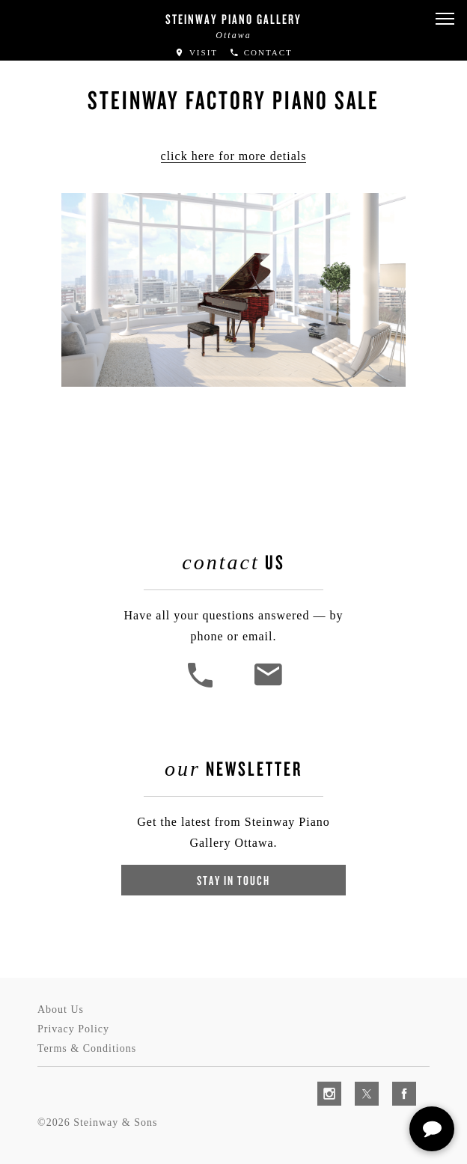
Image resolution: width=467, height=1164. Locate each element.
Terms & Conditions (86, 1048)
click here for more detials (234, 156)
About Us (60, 1009)
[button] (445, 19)
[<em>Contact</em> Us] (267, 685)
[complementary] (358, 1081)
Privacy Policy (73, 1029)
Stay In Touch (233, 880)
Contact (261, 52)
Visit (196, 52)
